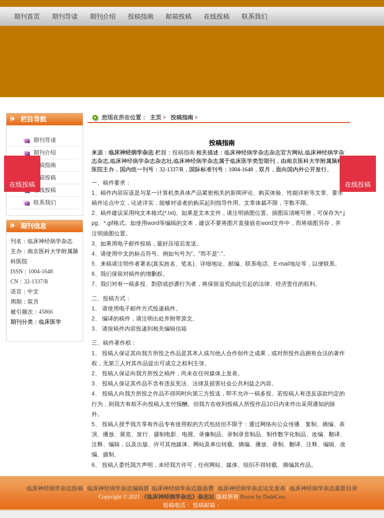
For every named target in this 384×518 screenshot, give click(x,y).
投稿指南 (182, 117)
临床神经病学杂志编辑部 (118, 488)
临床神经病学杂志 (131, 153)
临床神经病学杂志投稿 (55, 488)
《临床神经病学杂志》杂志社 (178, 497)
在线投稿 (358, 184)
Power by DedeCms (262, 497)
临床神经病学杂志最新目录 (323, 488)
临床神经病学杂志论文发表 (252, 488)
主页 (155, 117)
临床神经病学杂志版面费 (183, 488)
